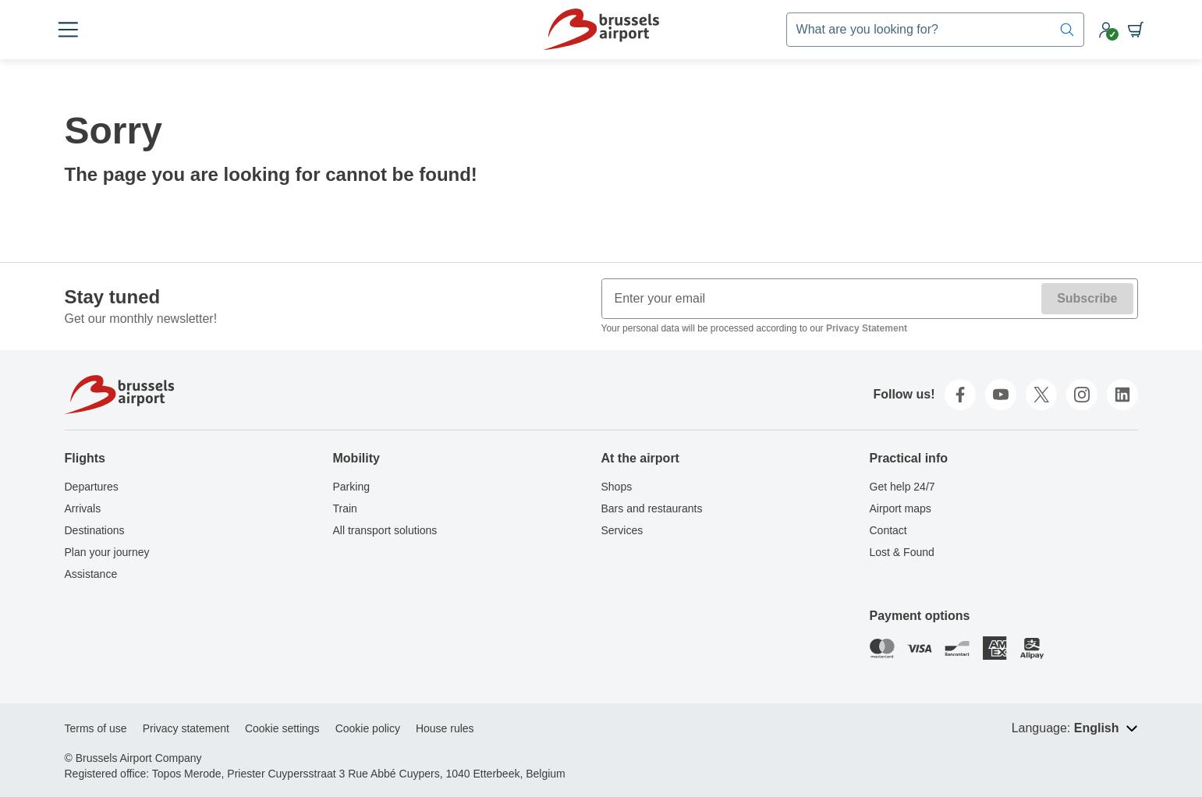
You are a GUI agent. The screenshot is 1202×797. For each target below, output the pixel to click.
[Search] (1058, 29)
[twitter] (1041, 394)
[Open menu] (77, 29)
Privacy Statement (866, 328)
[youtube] (1000, 394)
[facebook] (960, 394)
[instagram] (1081, 394)
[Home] (601, 29)
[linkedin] (1122, 394)
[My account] (1097, 29)
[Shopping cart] (1127, 30)
